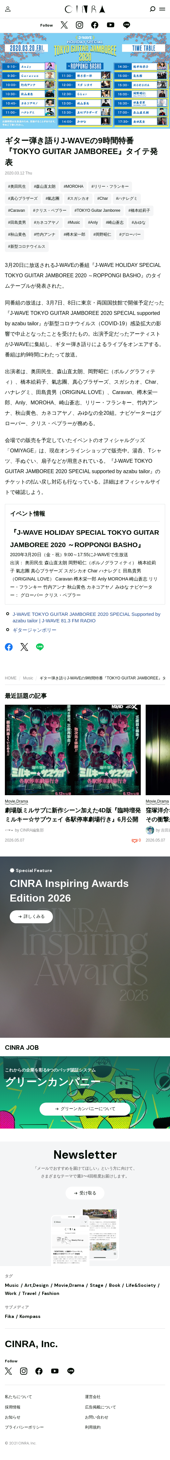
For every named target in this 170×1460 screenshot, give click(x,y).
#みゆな (139, 222)
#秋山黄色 (17, 234)
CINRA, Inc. (31, 1343)
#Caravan (16, 210)
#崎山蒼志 (115, 222)
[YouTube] (110, 25)
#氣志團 (53, 198)
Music (28, 678)
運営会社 (93, 1396)
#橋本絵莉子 (139, 210)
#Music (73, 222)
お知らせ (12, 1417)
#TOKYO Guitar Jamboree (97, 210)
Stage (96, 1285)
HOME (11, 678)
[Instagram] (79, 25)
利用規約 (93, 1427)
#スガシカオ (78, 198)
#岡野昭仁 (102, 234)
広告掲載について (100, 1407)
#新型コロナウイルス (26, 246)
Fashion (50, 1293)
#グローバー (130, 234)
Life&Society (141, 1285)
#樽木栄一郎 (74, 234)
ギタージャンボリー (34, 630)
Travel (29, 1293)
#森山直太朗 (45, 186)
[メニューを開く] (162, 9)
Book (114, 1285)
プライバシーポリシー (24, 1427)
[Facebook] (94, 25)
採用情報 (12, 1407)
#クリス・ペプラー (50, 210)
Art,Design (36, 1285)
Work (11, 1293)
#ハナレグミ (127, 198)
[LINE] (126, 25)
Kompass (30, 1316)
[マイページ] (8, 9)
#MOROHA (73, 186)
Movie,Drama (69, 1285)
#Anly (93, 222)
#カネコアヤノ (47, 222)
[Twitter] (64, 25)
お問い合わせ (96, 1417)
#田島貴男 (17, 222)
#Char (102, 198)
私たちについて (18, 1396)
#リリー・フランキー (110, 186)
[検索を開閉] (152, 9)
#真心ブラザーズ (23, 198)
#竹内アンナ (45, 234)
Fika (9, 1316)
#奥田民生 (17, 186)
